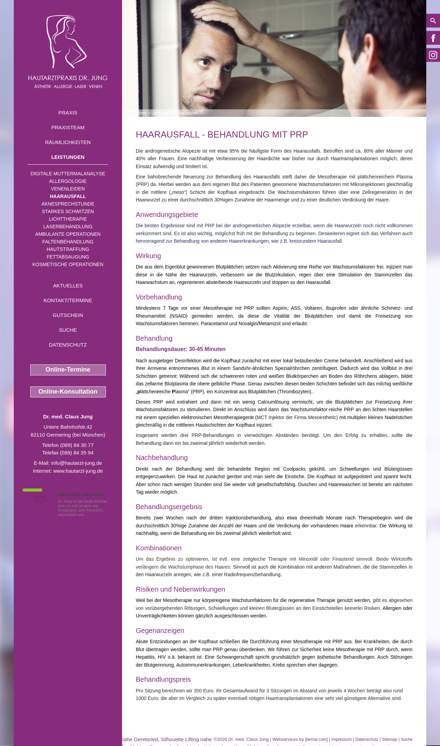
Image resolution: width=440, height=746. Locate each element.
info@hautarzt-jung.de (76, 463)
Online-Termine (67, 369)
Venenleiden (68, 188)
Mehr (94, 515)
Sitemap (389, 739)
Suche (68, 330)
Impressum (341, 739)
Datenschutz (68, 345)
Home (141, 113)
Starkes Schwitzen (68, 211)
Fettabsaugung (68, 257)
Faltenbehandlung (68, 241)
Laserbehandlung (67, 226)
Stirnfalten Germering (38, 739)
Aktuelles (68, 285)
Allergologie (68, 181)
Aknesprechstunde (67, 204)
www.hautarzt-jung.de (78, 471)
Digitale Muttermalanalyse (68, 173)
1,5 (39, 499)
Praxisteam (68, 127)
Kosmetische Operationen (67, 264)
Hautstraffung (68, 249)
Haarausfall (68, 196)
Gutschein (68, 315)
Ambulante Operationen (67, 234)
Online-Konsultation (68, 391)
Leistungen (68, 157)
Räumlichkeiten (68, 142)
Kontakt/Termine (68, 300)
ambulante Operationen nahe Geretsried (112, 739)
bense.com (316, 739)
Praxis (67, 113)
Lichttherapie (68, 219)
